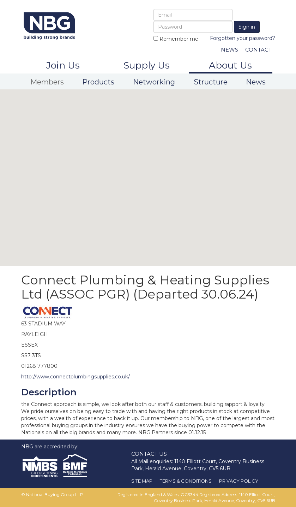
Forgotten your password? (242, 38)
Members (47, 82)
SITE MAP (141, 481)
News (256, 82)
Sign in (246, 27)
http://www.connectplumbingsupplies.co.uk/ (75, 376)
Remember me (175, 39)
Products (98, 82)
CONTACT (258, 49)
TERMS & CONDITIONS (186, 481)
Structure (211, 82)
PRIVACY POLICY (238, 481)
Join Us (63, 65)
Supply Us (146, 65)
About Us (230, 65)
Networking (154, 82)
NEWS (229, 49)
